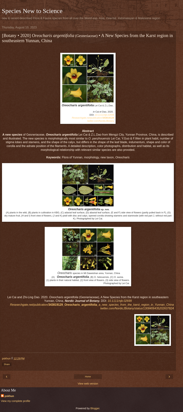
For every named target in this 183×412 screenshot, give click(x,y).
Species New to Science (32, 10)
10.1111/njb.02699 (104, 115)
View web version (88, 383)
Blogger (94, 408)
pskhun (9, 396)
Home (88, 376)
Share (7, 364)
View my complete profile (15, 401)
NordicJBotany (100, 121)
